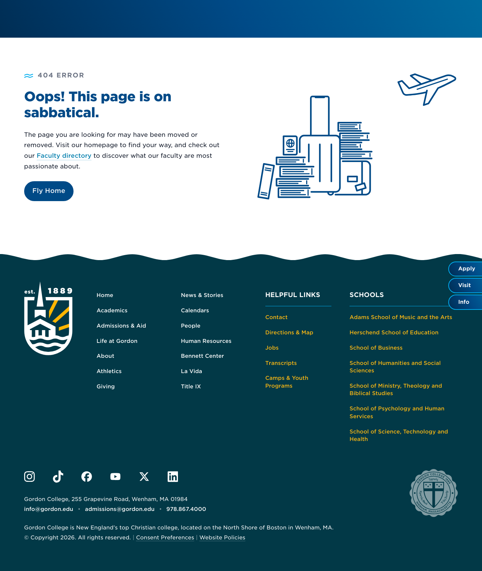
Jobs (272, 348)
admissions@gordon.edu (120, 509)
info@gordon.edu (48, 509)
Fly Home (48, 191)
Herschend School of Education (394, 332)
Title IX (191, 386)
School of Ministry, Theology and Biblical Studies (396, 390)
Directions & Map (289, 332)
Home (105, 295)
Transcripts (281, 363)
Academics (112, 310)
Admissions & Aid (121, 326)
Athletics (109, 371)
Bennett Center (202, 356)
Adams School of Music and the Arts (401, 317)
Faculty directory (64, 156)
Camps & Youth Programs (286, 382)
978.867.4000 (186, 509)
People (190, 326)
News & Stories (202, 295)
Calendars (195, 310)
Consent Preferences (165, 537)
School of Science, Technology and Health (399, 436)
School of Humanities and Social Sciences (395, 367)
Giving (106, 386)
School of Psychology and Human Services (397, 412)
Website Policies (222, 537)
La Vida (191, 371)
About (105, 356)
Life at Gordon (117, 341)
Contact (276, 317)
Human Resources (206, 341)
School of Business (376, 348)
